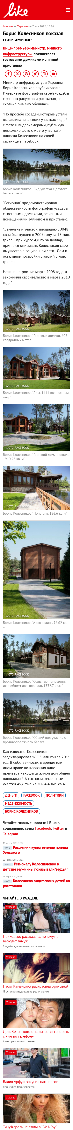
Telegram (10, 833)
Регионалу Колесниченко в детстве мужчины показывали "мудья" (35, 866)
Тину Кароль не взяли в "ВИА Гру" (30, 1126)
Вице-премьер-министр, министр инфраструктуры (32, 50)
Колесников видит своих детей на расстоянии (36, 883)
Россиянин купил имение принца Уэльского (35, 850)
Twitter (58, 828)
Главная (8, 26)
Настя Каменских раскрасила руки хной (35, 986)
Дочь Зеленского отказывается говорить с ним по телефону (36, 1034)
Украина (23, 26)
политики (55, 795)
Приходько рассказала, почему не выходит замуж (30, 939)
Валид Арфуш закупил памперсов (30, 1081)
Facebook (31, 795)
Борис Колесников (21, 811)
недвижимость (18, 803)
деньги (11, 795)
